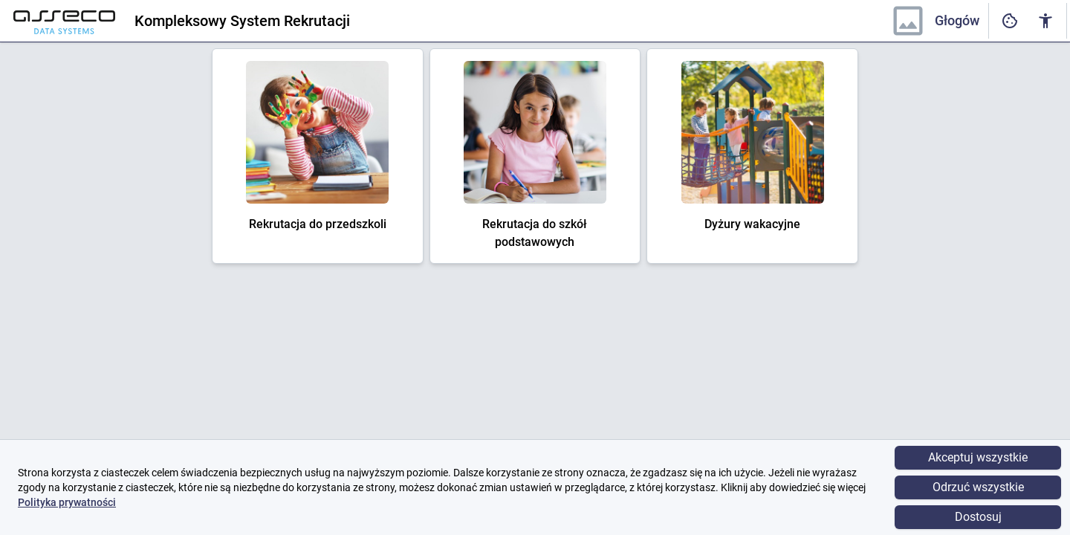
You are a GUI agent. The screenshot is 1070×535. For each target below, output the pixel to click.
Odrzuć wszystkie (978, 487)
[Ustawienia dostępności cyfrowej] (1010, 21)
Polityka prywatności (67, 502)
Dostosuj (978, 517)
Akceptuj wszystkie (978, 457)
